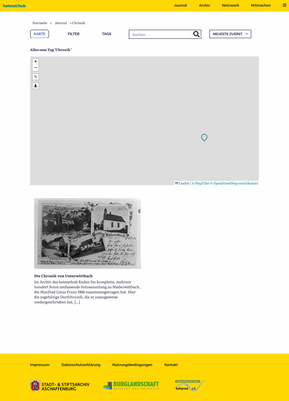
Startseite (40, 22)
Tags (106, 34)
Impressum (40, 365)
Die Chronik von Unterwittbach (63, 275)
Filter (73, 34)
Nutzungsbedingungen (132, 365)
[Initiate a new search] (36, 77)
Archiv (204, 5)
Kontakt (171, 365)
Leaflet (182, 183)
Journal (180, 5)
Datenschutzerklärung (81, 365)
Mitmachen (261, 5)
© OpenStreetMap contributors (234, 183)
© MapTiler (201, 183)
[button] (205, 138)
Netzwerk (230, 5)
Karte (39, 34)
